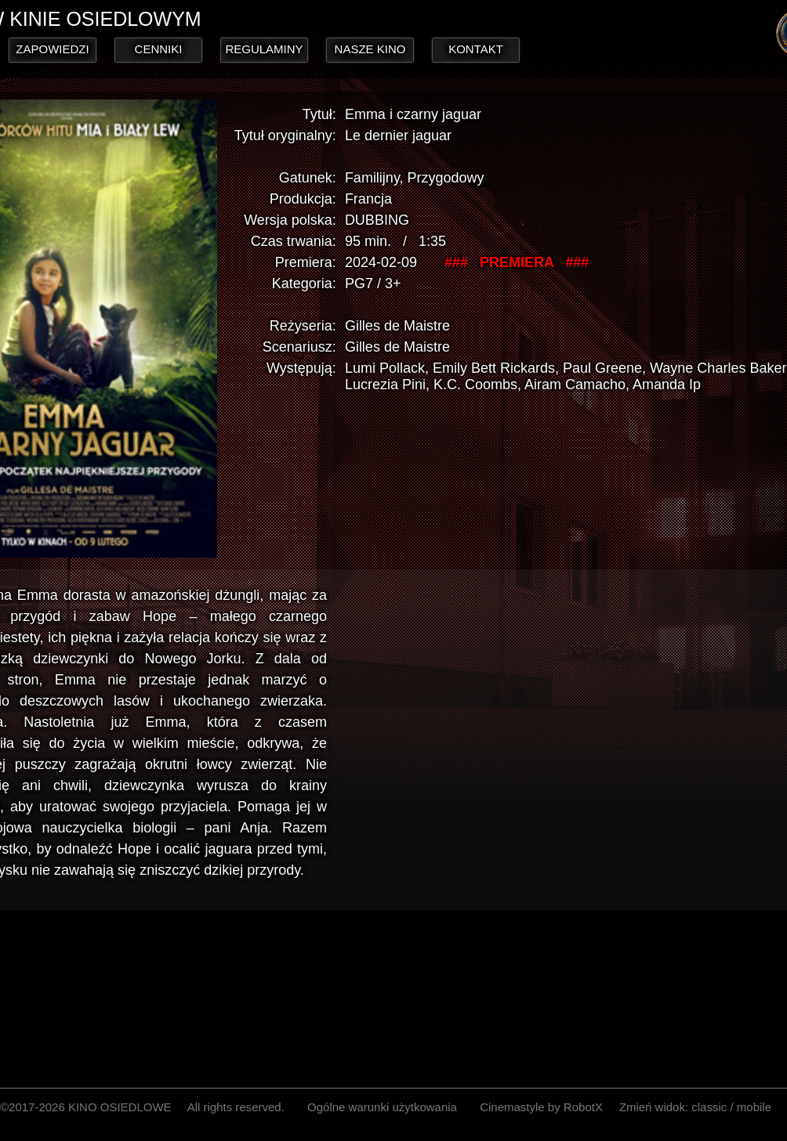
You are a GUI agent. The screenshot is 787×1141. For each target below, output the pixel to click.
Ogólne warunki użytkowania (382, 1107)
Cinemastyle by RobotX (541, 1107)
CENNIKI (159, 49)
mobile (754, 1107)
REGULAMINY (264, 49)
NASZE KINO (370, 49)
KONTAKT (475, 49)
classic (709, 1107)
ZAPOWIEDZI (52, 49)
